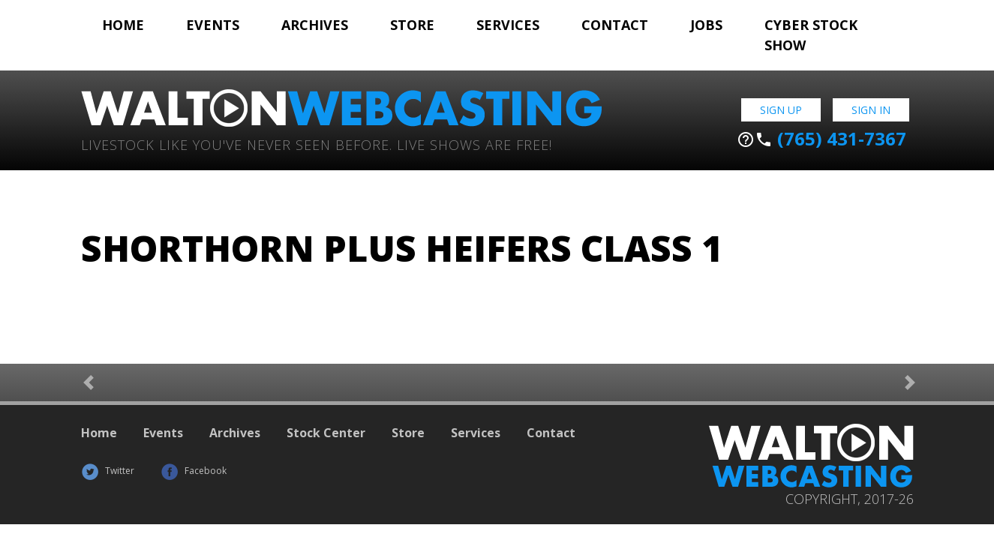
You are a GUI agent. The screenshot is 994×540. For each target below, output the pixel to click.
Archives (314, 25)
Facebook (194, 470)
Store (412, 25)
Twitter (107, 470)
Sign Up (781, 110)
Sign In (870, 110)
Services (507, 25)
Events (212, 25)
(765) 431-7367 (821, 138)
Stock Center (326, 432)
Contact (614, 25)
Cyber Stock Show (810, 35)
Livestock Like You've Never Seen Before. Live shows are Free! (316, 144)
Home (123, 25)
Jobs (706, 25)
